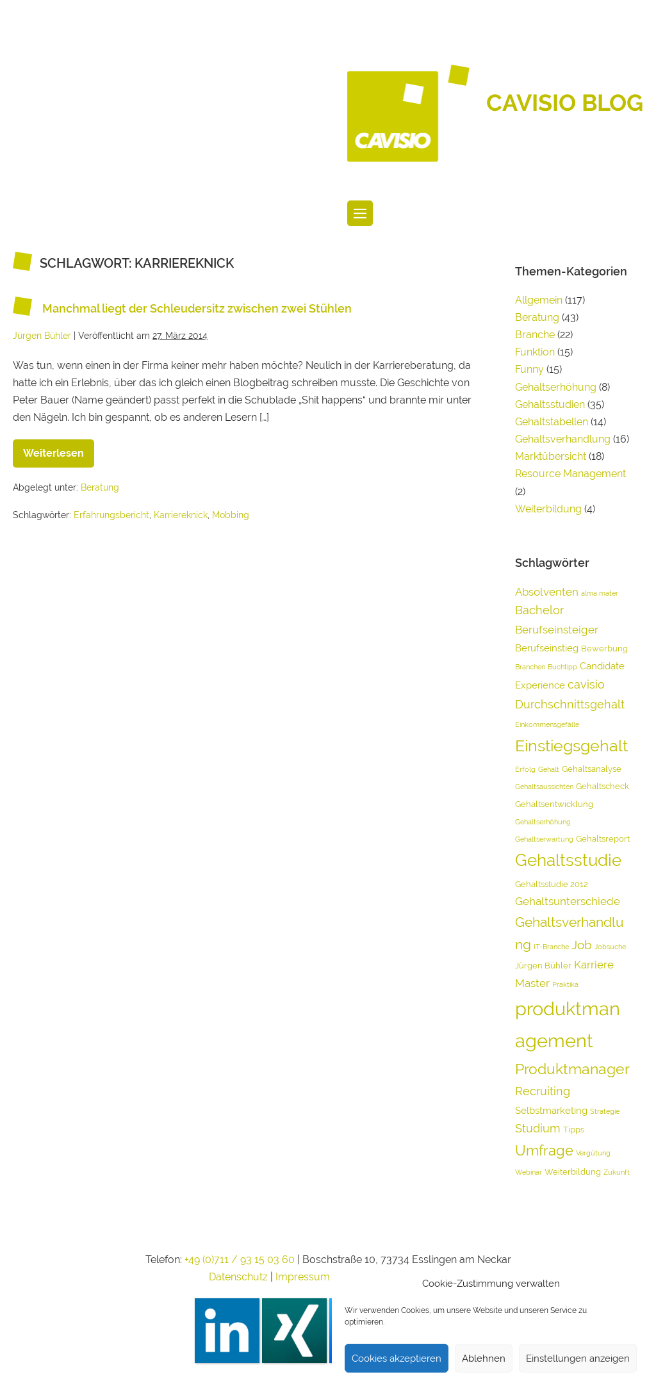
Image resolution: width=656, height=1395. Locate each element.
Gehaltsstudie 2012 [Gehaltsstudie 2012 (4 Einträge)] (551, 884)
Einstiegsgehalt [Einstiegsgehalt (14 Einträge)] (571, 745)
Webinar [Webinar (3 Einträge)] (528, 1172)
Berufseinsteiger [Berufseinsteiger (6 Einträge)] (556, 629)
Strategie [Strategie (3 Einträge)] (604, 1111)
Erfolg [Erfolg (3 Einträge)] (525, 769)
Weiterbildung (548, 509)
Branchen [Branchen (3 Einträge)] (530, 667)
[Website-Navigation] (360, 213)
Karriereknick (181, 515)
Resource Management (570, 474)
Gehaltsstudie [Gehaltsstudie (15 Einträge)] (568, 860)
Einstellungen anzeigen (578, 1358)
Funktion (535, 352)
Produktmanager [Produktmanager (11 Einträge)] (572, 1069)
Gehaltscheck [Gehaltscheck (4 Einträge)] (602, 786)
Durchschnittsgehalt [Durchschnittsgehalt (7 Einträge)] (570, 704)
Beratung (100, 487)
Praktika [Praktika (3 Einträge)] (565, 984)
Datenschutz (238, 1277)
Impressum (303, 1277)
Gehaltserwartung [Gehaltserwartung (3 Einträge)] (544, 839)
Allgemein (538, 300)
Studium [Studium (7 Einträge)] (538, 1128)
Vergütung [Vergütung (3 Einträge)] (593, 1153)
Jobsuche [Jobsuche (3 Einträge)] (610, 946)
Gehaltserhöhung (555, 387)
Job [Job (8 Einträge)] (581, 945)
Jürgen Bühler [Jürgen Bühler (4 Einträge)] (543, 965)
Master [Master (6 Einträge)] (532, 983)
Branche (535, 335)
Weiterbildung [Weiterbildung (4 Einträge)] (573, 1172)
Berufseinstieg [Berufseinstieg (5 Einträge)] (546, 648)
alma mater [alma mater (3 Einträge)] (599, 593)
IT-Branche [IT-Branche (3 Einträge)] (551, 946)
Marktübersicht (550, 456)
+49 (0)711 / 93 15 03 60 (239, 1259)
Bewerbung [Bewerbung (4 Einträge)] (604, 648)
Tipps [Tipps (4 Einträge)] (573, 1129)
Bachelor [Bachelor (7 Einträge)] (539, 610)
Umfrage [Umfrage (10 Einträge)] (544, 1151)
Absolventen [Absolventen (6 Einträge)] (546, 591)
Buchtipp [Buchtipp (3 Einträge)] (562, 667)
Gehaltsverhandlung (563, 439)
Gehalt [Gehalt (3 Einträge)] (548, 769)
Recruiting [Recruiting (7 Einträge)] (542, 1091)
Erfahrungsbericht (111, 515)
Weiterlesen (58, 449)
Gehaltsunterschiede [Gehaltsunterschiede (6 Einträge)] (567, 901)
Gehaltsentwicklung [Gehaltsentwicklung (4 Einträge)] (554, 804)
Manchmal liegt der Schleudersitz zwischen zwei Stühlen (197, 308)
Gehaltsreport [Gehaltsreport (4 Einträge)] (603, 839)
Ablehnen (483, 1358)
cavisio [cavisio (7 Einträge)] (586, 684)
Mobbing (230, 515)
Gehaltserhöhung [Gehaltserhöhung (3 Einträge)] (543, 822)
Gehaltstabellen (551, 422)
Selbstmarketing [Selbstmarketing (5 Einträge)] (551, 1110)
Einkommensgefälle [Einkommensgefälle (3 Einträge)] (547, 724)
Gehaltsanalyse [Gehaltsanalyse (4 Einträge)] (591, 769)
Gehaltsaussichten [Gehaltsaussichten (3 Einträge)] (544, 786)
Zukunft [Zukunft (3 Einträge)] (616, 1172)
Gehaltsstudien (550, 404)
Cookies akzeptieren (396, 1358)
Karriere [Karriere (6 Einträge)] (594, 964)
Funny (529, 369)
